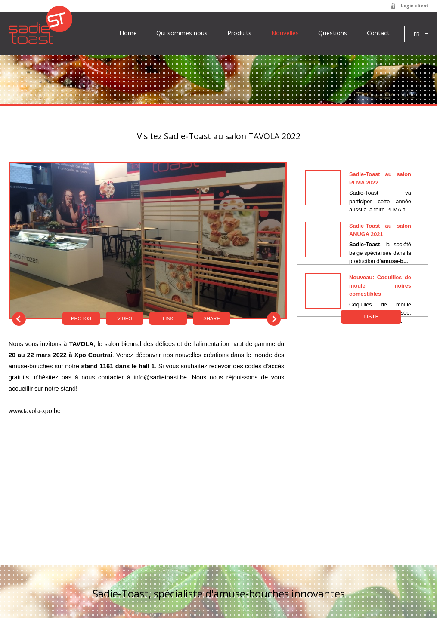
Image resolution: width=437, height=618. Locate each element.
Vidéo (124, 318)
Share (211, 318)
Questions (332, 33)
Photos (81, 318)
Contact (378, 33)
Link (168, 318)
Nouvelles (285, 33)
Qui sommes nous (182, 33)
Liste (371, 316)
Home (128, 33)
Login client (414, 6)
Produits (239, 33)
